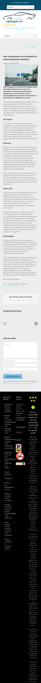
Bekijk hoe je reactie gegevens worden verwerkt (18, 383)
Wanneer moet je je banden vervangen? (8, 497)
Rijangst (22, 420)
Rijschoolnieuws (7, 286)
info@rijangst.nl (21, 418)
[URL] (20, 369)
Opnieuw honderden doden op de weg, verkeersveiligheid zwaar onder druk (8, 511)
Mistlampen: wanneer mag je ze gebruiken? (8, 408)
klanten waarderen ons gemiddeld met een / (20, 29)
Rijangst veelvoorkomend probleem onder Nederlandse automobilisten (8, 442)
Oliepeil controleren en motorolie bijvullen (8, 544)
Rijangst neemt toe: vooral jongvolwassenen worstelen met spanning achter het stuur (8, 424)
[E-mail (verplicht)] (20, 365)
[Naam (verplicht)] (20, 360)
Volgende (33, 47)
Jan (7, 284)
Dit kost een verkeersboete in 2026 (8, 486)
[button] (5, 323)
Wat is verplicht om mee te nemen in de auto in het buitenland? (8, 528)
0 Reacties (17, 286)
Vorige (26, 47)
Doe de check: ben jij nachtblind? (8, 475)
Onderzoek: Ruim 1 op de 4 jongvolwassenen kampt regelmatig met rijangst (8, 460)
